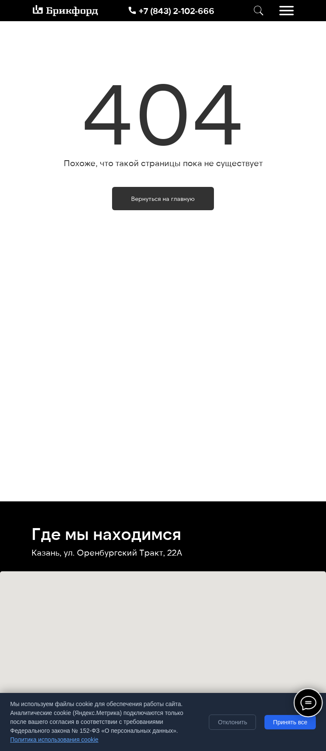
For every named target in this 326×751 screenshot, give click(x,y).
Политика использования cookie (54, 739)
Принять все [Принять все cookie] (290, 722)
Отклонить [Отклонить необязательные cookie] (232, 722)
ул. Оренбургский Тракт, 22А (123, 552)
